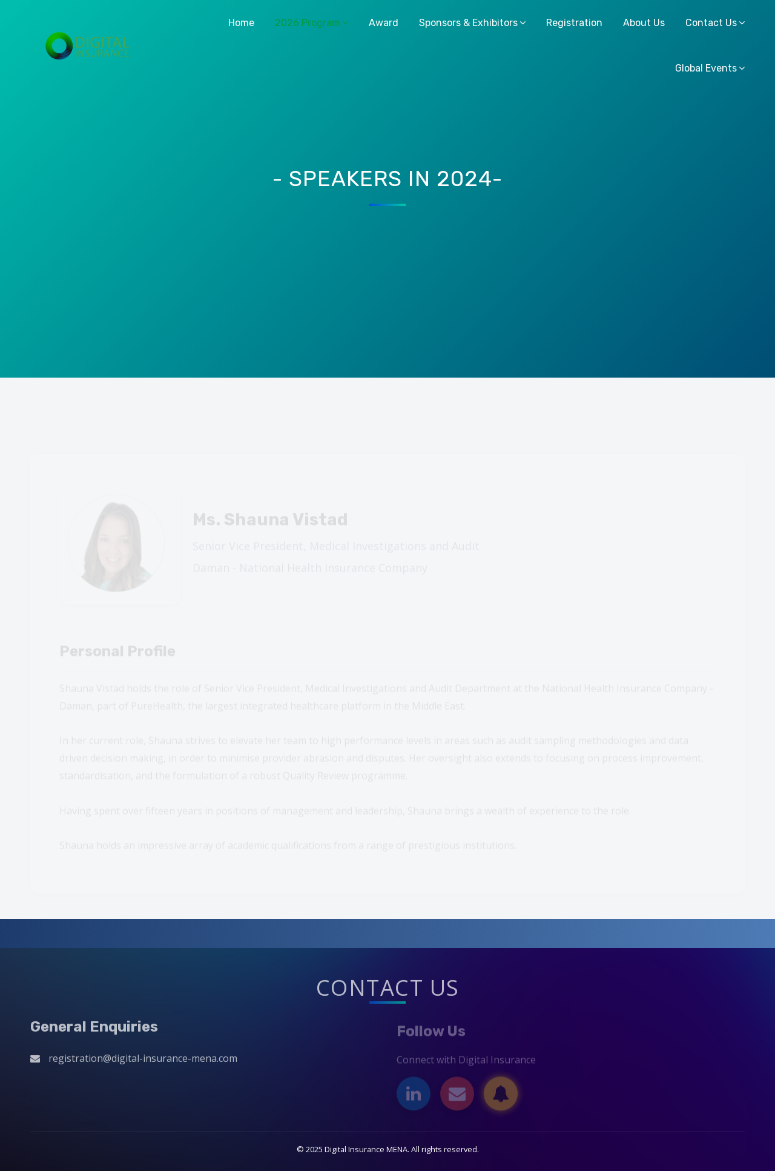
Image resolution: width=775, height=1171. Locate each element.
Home (241, 22)
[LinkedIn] (413, 1097)
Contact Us (711, 22)
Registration (574, 22)
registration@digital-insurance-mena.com (142, 1061)
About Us (644, 22)
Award (383, 22)
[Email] (457, 1097)
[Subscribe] (501, 1097)
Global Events (706, 68)
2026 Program (307, 22)
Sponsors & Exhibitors (468, 22)
